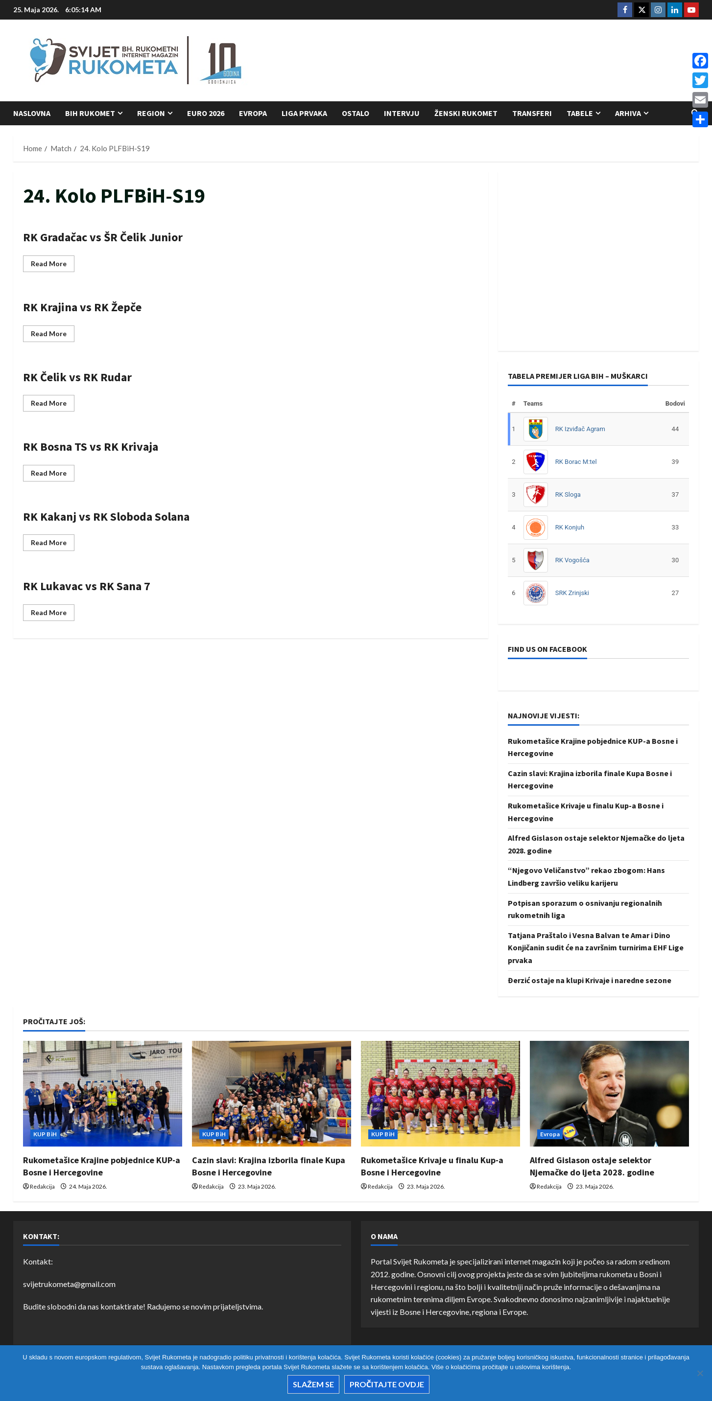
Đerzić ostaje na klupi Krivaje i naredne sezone (589, 980)
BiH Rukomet (90, 113)
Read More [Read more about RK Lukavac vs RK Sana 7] (52, 614)
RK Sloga (568, 494)
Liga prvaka (304, 113)
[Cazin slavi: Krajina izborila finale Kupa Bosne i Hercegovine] (271, 1094)
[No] (700, 1373)
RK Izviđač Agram (580, 429)
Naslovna (31, 113)
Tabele (580, 113)
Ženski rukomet (466, 113)
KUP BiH (45, 1134)
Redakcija (42, 1186)
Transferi (532, 113)
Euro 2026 (205, 113)
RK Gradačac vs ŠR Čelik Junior (103, 237)
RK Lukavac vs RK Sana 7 (86, 586)
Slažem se (313, 1384)
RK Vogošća (572, 560)
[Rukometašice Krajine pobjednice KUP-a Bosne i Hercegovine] (102, 1094)
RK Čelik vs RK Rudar (77, 377)
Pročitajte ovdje (387, 1384)
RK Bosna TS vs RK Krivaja (90, 446)
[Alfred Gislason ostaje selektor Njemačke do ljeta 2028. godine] (609, 1094)
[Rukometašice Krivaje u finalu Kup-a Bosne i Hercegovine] (440, 1094)
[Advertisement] (520, 61)
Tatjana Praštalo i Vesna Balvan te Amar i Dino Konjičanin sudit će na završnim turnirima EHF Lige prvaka (596, 947)
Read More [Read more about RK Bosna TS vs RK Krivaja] (52, 475)
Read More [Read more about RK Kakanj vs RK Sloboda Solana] (52, 544)
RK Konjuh (569, 527)
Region (151, 113)
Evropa (253, 113)
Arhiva (628, 113)
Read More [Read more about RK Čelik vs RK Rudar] (52, 405)
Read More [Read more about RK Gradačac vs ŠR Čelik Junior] (52, 265)
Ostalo (355, 113)
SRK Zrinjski (572, 593)
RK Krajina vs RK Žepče (82, 307)
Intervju (402, 113)
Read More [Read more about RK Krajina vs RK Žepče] (52, 335)
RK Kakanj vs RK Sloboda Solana (106, 516)
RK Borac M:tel (576, 461)
